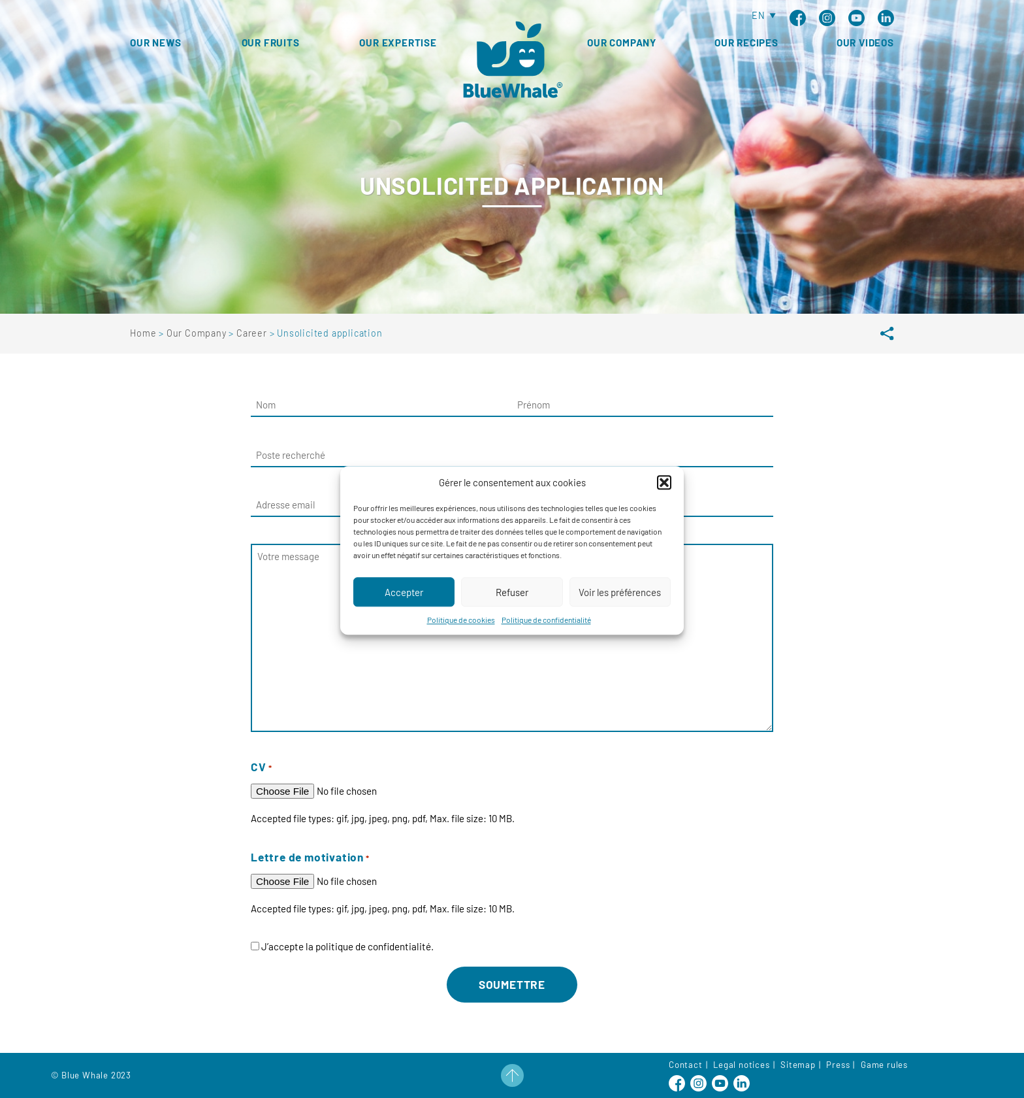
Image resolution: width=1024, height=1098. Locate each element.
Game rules (884, 1064)
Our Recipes (746, 42)
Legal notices (741, 1064)
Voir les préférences (620, 609)
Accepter (404, 609)
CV (261, 766)
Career (253, 333)
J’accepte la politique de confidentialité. (347, 946)
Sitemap (798, 1064)
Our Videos (865, 42)
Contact (686, 1064)
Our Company (621, 42)
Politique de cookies (461, 636)
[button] (664, 499)
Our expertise (397, 42)
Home (144, 333)
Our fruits (271, 42)
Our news (155, 42)
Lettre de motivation (310, 856)
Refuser (512, 609)
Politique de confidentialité (546, 636)
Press (838, 1064)
